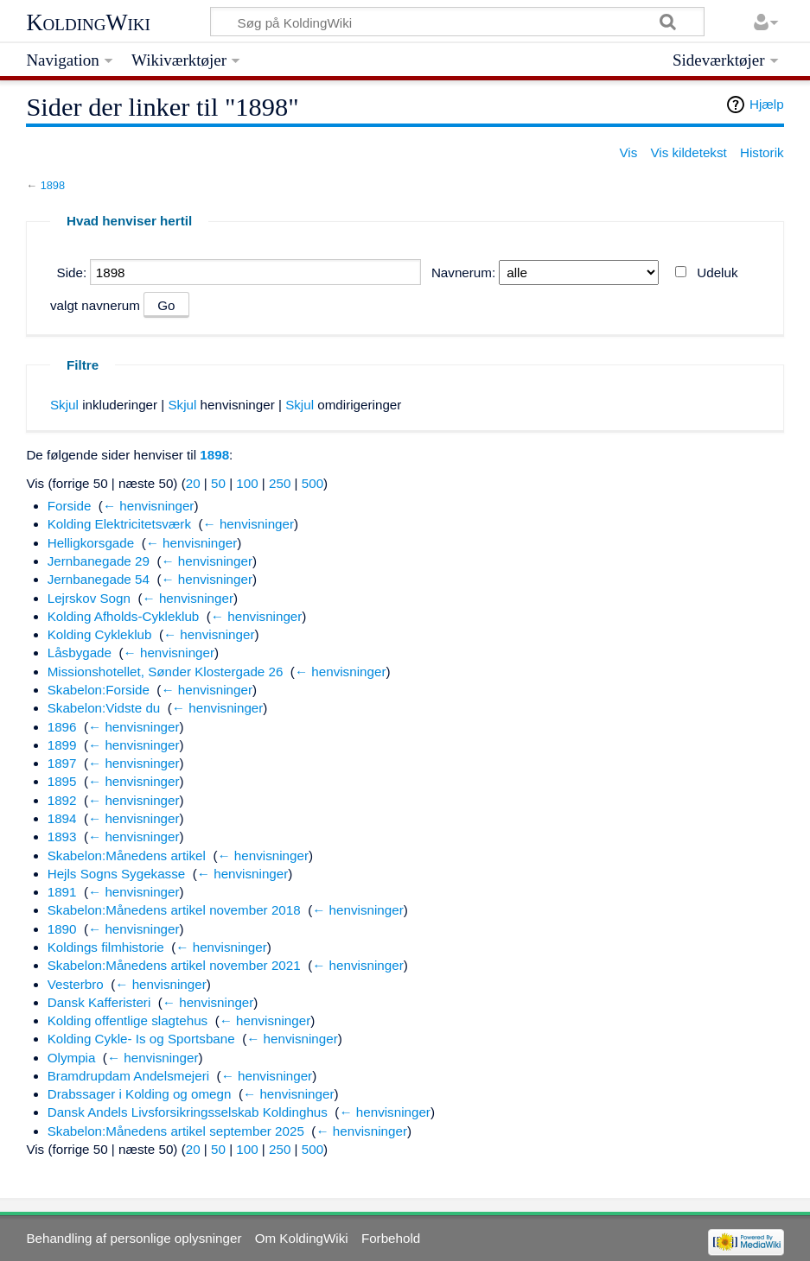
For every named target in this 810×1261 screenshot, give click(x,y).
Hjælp (766, 104)
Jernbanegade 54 (99, 579)
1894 (62, 818)
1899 (62, 745)
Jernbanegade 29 (99, 561)
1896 (62, 726)
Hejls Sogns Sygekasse (117, 873)
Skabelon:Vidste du (104, 707)
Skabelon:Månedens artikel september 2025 (176, 1131)
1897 (62, 763)
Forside (70, 505)
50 (218, 483)
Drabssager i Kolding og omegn (140, 1094)
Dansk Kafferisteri (99, 1002)
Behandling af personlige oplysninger (133, 1238)
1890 (62, 929)
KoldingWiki (88, 22)
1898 (53, 185)
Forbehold (390, 1238)
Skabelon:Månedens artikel (127, 855)
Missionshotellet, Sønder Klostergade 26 (166, 671)
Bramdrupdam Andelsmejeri (128, 1075)
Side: (72, 272)
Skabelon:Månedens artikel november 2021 (174, 965)
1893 (62, 836)
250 (279, 483)
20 (193, 483)
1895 (62, 781)
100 (247, 483)
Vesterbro (76, 984)
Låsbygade (80, 652)
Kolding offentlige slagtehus (127, 1020)
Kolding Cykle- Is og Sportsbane (141, 1038)
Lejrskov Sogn (89, 598)
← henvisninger (149, 505)
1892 (62, 800)
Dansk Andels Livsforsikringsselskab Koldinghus (188, 1112)
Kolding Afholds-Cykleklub (124, 616)
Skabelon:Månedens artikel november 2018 (174, 910)
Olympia (72, 1057)
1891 (62, 891)
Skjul (64, 404)
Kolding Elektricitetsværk (119, 523)
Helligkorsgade (91, 542)
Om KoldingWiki (301, 1238)
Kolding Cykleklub (100, 634)
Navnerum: (463, 272)
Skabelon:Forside (99, 689)
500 (312, 483)
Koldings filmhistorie (106, 947)
